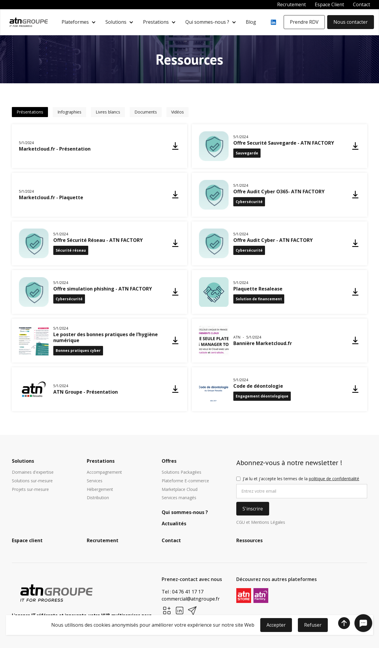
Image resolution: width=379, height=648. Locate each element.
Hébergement (100, 489)
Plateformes (75, 22)
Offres (169, 461)
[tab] (30, 112)
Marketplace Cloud (179, 489)
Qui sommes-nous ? (207, 22)
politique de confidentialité (334, 478)
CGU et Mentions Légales (260, 522)
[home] (28, 22)
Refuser (313, 625)
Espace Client (329, 4)
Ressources (249, 540)
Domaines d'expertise (33, 472)
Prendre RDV (304, 22)
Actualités (174, 523)
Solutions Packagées (181, 472)
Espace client (27, 540)
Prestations (156, 22)
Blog (251, 22)
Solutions (115, 22)
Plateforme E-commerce (185, 480)
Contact (361, 4)
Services (94, 480)
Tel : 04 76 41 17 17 (182, 591)
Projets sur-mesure (30, 489)
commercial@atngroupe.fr (191, 599)
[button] (79, 22)
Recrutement (291, 4)
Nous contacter (350, 22)
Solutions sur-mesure (32, 480)
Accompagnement (104, 472)
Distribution (98, 497)
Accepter (276, 625)
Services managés (179, 497)
